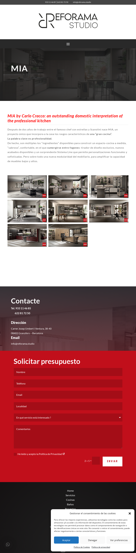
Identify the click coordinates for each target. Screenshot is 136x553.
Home (70, 490)
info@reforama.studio (82, 2)
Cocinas (70, 499)
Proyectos (70, 508)
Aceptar (66, 540)
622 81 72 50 (62, 2)
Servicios (70, 495)
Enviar (112, 470)
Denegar (92, 540)
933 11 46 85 (50, 2)
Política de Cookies (82, 547)
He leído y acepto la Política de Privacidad (39, 462)
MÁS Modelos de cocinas (34, 257)
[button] (129, 513)
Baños (70, 504)
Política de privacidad (101, 547)
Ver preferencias (119, 540)
